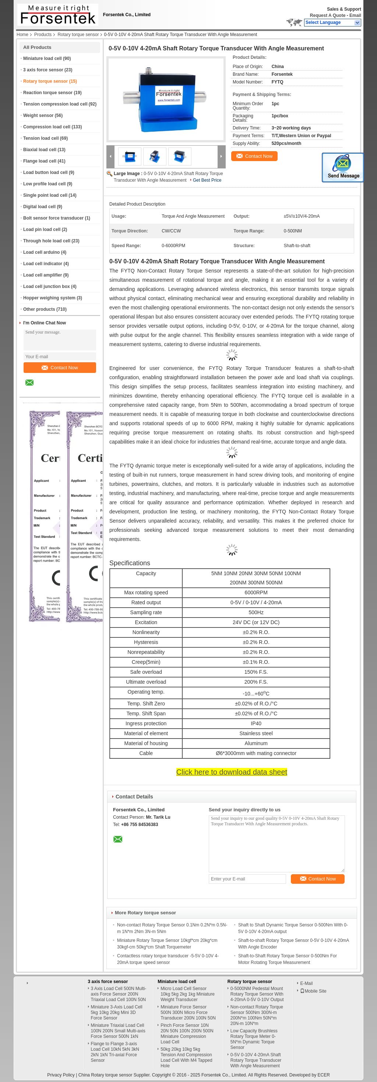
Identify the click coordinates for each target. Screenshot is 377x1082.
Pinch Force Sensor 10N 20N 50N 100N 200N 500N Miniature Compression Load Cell (187, 1033)
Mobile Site (313, 991)
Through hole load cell (46, 240)
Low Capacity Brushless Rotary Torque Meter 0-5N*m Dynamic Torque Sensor (254, 1039)
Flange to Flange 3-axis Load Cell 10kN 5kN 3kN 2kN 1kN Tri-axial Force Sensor (115, 1052)
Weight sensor (38, 115)
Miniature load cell (42, 58)
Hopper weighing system (49, 297)
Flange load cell (39, 161)
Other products (39, 309)
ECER (324, 1075)
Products (43, 34)
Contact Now (60, 367)
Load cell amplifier (42, 275)
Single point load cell (45, 195)
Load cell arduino (41, 252)
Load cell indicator (42, 263)
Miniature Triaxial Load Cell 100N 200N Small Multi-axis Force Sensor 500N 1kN (118, 1031)
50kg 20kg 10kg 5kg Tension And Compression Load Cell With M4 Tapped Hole (186, 1057)
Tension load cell (41, 138)
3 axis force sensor (43, 69)
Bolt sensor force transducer (53, 218)
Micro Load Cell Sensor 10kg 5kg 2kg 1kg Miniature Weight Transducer (188, 994)
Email (355, 15)
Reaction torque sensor (48, 92)
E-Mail (306, 983)
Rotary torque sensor (78, 34)
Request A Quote (327, 15)
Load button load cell (45, 172)
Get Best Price (207, 180)
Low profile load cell (44, 183)
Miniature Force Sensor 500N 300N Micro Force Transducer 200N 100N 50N (188, 1012)
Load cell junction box (46, 286)
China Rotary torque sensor (105, 1075)
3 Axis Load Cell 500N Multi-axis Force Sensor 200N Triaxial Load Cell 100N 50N (119, 994)
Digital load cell (39, 206)
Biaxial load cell (39, 149)
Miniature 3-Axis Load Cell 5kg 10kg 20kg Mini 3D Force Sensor (116, 1012)
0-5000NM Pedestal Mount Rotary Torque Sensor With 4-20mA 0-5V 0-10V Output (257, 994)
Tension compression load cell (55, 104)
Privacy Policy (61, 1075)
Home (22, 34)
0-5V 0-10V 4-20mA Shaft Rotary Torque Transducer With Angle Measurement (256, 1060)
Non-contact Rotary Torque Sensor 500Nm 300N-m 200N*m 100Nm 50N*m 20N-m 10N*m (256, 1015)
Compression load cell (46, 126)
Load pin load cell (41, 229)
